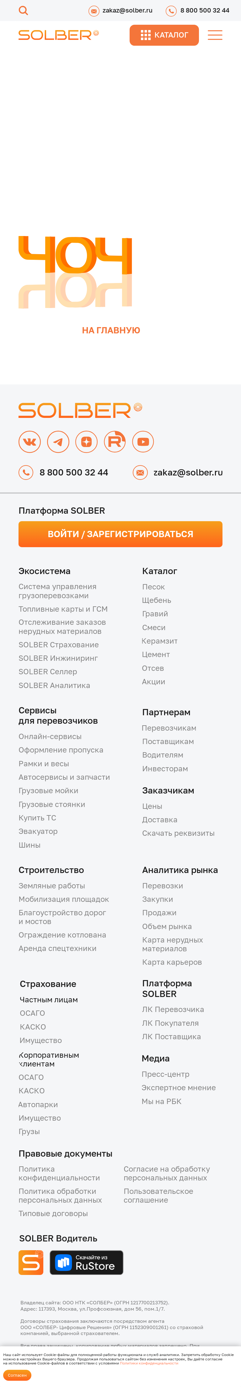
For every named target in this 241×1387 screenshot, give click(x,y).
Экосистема (45, 571)
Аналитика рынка (180, 870)
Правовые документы (65, 1153)
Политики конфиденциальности (149, 1363)
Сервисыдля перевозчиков (58, 715)
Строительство (51, 870)
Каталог (159, 571)
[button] (75, 626)
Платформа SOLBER (167, 988)
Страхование (48, 984)
